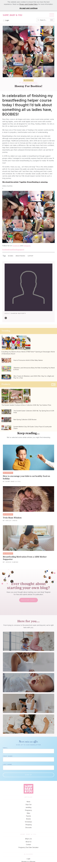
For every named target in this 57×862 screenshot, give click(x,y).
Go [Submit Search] (52, 20)
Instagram (26, 246)
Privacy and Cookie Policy (28, 4)
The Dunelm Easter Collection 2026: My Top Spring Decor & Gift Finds (33, 411)
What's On (28, 839)
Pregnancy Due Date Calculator (28, 847)
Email (5, 748)
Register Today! (28, 600)
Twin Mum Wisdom (12, 518)
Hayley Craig (11, 520)
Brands (28, 819)
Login (6, 20)
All (53, 384)
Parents (28, 816)
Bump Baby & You (13, 481)
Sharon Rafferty (30, 82)
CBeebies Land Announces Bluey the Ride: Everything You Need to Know (34, 368)
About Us (28, 841)
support (21, 249)
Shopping (28, 824)
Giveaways (28, 822)
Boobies (10, 256)
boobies (5, 249)
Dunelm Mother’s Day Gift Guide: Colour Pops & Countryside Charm (32, 427)
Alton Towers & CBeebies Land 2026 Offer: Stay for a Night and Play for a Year (33, 377)
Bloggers (8, 473)
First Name (8, 756)
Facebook (16, 246)
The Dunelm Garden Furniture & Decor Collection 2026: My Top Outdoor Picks (26, 405)
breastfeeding (13, 249)
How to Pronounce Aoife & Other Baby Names (28, 360)
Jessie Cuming (12, 562)
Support (30, 256)
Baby (28, 813)
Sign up (28, 775)
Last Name (7, 764)
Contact (28, 844)
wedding (28, 807)
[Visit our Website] (6, 318)
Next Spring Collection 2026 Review (24, 419)
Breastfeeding (20, 256)
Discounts (28, 827)
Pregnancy (28, 810)
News (28, 801)
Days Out (28, 804)
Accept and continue (28, 8)
